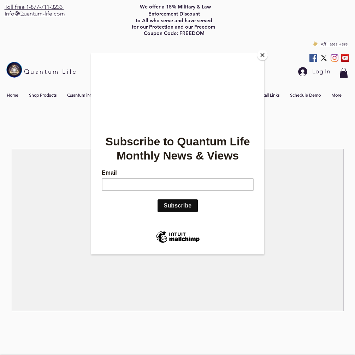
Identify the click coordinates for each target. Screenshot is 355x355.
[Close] (262, 55)
